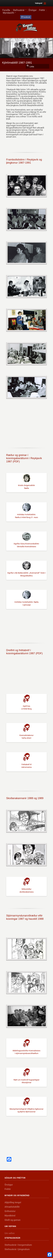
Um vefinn (10, 1233)
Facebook (26, 17)
